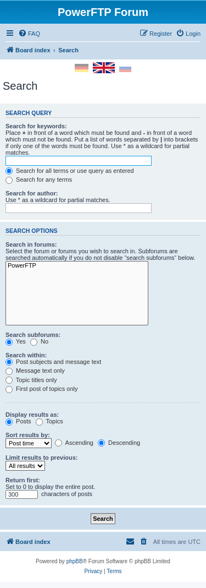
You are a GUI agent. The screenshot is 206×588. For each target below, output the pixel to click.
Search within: (26, 355)
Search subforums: (32, 334)
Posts (18, 421)
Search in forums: (31, 244)
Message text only (35, 370)
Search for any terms (38, 179)
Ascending (74, 442)
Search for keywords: (36, 126)
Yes (15, 341)
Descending (119, 442)
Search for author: (31, 193)
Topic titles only (31, 380)
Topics (49, 421)
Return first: (22, 480)
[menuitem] (29, 33)
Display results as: (32, 414)
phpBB (74, 561)
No (39, 341)
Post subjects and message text (53, 361)
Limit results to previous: (41, 457)
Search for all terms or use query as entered (69, 170)
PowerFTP (77, 266)
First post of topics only (41, 388)
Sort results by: (27, 435)
